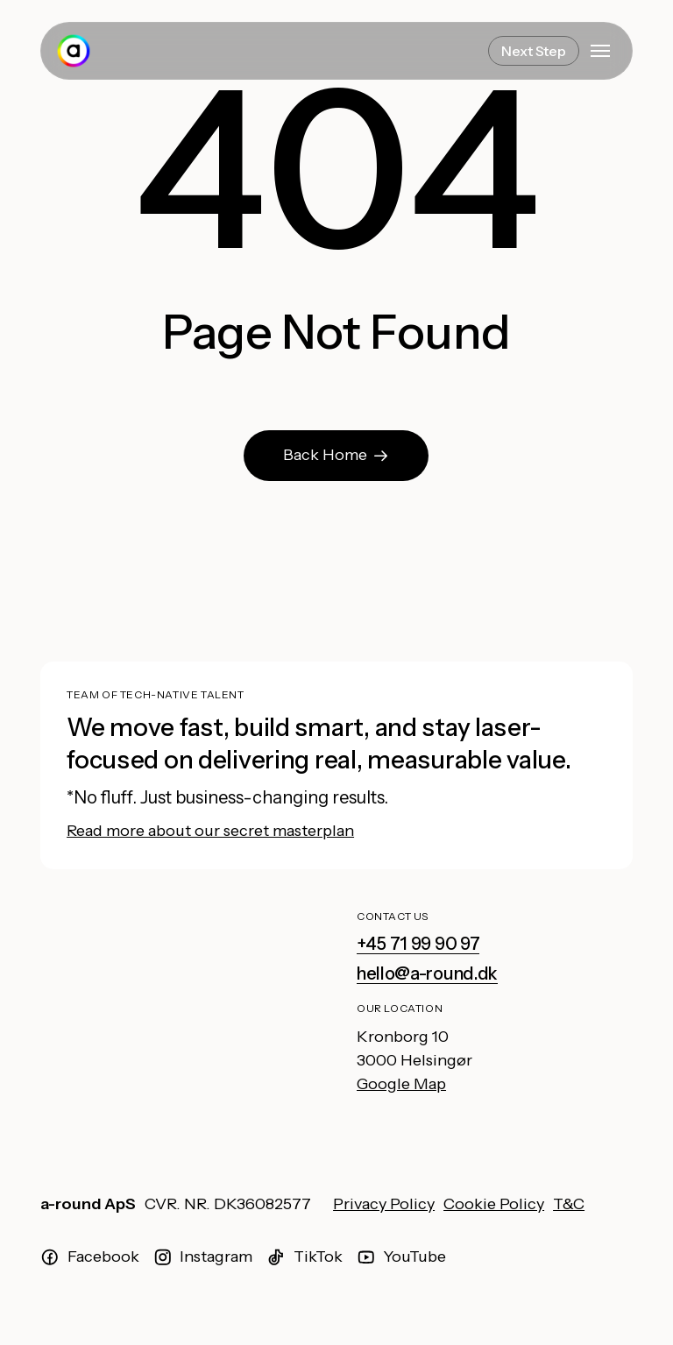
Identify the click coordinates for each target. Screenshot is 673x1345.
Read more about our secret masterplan (210, 830)
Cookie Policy (493, 1204)
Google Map (401, 1084)
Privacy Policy (384, 1204)
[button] (600, 51)
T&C (568, 1204)
